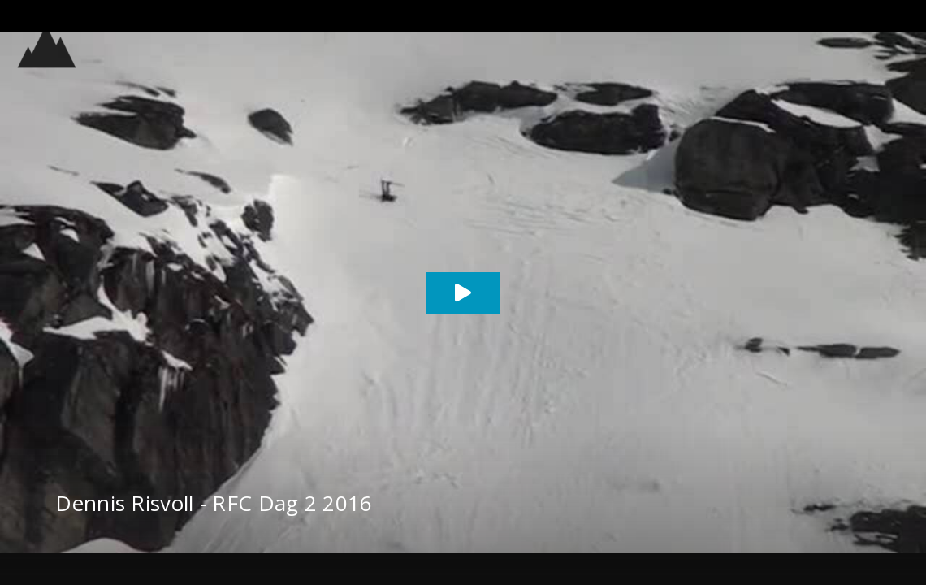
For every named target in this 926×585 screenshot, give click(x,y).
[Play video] (463, 293)
